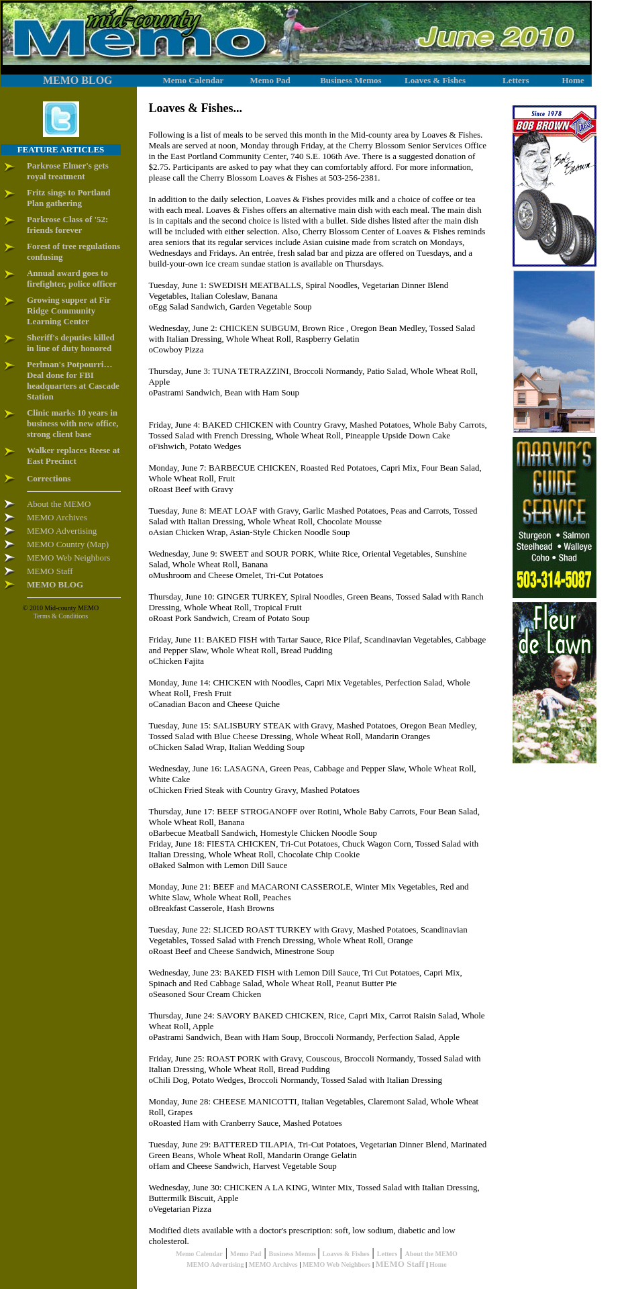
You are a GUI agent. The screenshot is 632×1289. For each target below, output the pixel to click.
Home (438, 1264)
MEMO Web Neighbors (336, 1264)
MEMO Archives (273, 1264)
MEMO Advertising (215, 1264)
